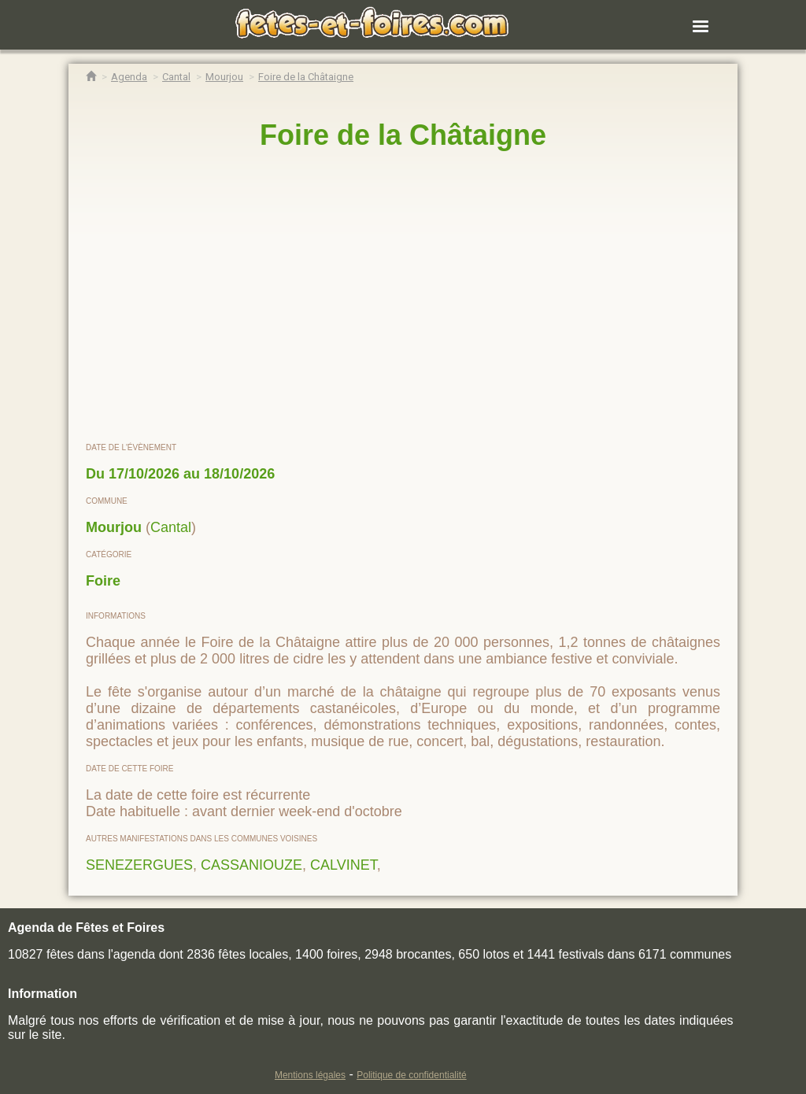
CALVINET (343, 865)
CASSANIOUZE (251, 865)
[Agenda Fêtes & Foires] (129, 77)
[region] (403, 297)
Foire (103, 581)
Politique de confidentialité (411, 1075)
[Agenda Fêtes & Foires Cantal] (176, 77)
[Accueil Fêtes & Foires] (91, 77)
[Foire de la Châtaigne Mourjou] (305, 77)
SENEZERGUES (139, 865)
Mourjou (114, 527)
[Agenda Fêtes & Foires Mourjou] (224, 77)
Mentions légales (310, 1075)
